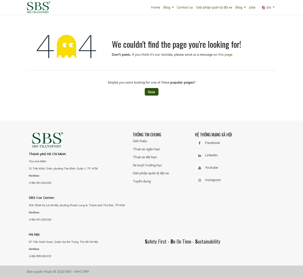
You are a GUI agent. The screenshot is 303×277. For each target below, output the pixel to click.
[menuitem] (156, 7)
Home (151, 91)
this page (225, 54)
